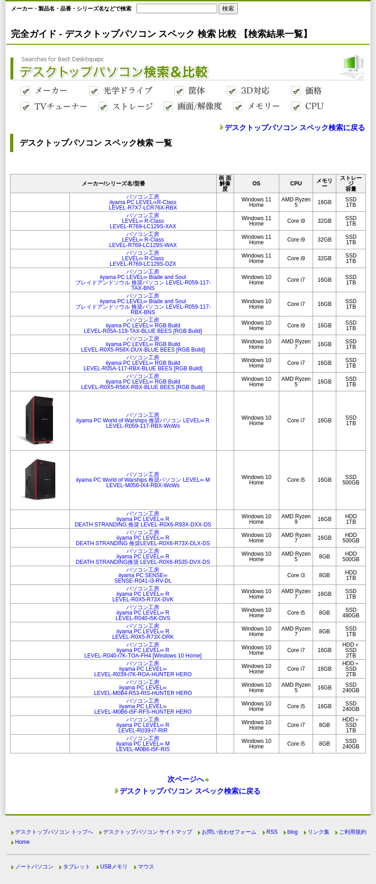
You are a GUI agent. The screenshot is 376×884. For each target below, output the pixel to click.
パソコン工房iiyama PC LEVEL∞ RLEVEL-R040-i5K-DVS (142, 612)
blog (292, 832)
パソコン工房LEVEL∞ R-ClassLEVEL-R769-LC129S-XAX (143, 221)
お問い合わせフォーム (229, 832)
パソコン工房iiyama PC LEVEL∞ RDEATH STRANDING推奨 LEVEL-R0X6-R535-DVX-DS (143, 556)
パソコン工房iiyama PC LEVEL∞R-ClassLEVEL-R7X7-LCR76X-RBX (143, 202)
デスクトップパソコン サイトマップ (147, 832)
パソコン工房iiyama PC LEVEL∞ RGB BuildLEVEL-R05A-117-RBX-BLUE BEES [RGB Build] (143, 363)
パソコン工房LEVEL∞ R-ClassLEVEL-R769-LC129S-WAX (143, 239)
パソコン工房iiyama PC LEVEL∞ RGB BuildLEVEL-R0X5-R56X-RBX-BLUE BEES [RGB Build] (143, 381)
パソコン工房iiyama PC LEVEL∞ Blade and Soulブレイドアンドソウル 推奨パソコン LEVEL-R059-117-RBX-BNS (143, 304)
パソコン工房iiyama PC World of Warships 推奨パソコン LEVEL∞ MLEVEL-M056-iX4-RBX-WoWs (143, 480)
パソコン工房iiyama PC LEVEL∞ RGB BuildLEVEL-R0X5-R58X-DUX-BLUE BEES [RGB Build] (143, 344)
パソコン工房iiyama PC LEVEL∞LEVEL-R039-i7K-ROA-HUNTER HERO (143, 669)
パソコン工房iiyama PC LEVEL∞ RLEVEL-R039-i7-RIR (142, 725)
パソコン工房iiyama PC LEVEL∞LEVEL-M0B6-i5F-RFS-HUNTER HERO (143, 706)
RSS (272, 832)
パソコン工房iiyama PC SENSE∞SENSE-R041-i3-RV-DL (143, 575)
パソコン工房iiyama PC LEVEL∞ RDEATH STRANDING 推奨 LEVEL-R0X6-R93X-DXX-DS (143, 519)
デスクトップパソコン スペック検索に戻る (295, 128)
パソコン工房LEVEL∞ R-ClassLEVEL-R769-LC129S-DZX (143, 258)
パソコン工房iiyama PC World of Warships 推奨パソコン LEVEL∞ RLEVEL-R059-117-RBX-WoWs (142, 420)
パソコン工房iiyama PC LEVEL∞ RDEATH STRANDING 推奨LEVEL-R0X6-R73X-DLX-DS (143, 538)
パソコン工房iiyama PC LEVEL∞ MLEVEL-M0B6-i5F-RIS (143, 743)
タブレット (76, 866)
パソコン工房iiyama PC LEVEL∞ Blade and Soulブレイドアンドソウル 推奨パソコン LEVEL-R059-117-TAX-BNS (143, 279)
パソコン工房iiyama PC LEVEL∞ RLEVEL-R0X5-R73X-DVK (142, 594)
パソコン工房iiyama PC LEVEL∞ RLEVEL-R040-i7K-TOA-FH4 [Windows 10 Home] (143, 650)
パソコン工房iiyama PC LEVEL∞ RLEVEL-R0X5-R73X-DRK (143, 631)
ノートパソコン (34, 866)
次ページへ (185, 779)
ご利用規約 (352, 832)
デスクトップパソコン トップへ (54, 832)
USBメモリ (114, 866)
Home (22, 842)
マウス (146, 866)
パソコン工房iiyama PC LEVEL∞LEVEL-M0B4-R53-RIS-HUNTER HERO (143, 687)
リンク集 (318, 832)
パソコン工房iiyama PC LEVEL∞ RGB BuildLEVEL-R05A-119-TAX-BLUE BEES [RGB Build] (143, 325)
